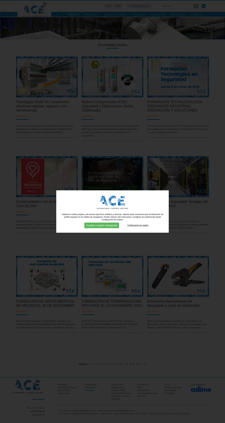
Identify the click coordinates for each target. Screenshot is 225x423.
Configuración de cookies (137, 225)
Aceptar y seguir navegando (101, 225)
